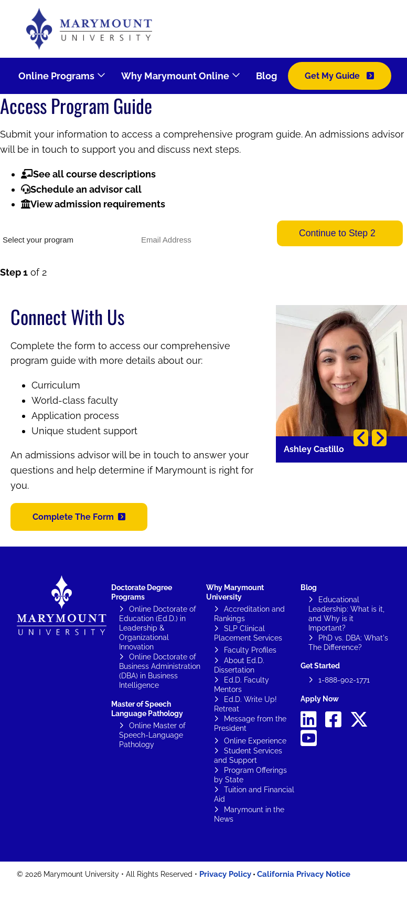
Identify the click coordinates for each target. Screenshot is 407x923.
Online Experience (255, 741)
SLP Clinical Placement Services (248, 633)
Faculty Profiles (250, 650)
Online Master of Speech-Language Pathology (152, 735)
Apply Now (320, 699)
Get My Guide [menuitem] (333, 76)
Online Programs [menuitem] (56, 75)
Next (379, 437)
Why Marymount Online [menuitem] (175, 75)
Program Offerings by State (250, 775)
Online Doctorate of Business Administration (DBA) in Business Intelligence (159, 671)
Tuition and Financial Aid (254, 794)
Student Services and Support (248, 755)
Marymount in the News (249, 814)
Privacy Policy (225, 874)
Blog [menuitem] (266, 75)
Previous (361, 437)
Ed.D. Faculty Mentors (241, 685)
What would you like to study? (46, 224)
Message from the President (250, 723)
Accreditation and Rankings (249, 614)
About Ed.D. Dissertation (239, 665)
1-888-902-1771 (344, 680)
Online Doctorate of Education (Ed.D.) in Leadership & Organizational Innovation (157, 628)
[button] (79, 517)
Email (146, 224)
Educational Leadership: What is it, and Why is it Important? (346, 613)
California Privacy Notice (303, 874)
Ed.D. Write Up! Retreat (245, 704)
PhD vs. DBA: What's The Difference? (348, 643)
